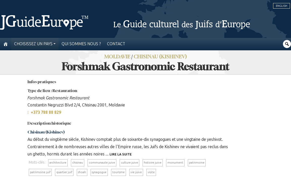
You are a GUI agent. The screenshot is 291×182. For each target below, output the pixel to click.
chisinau (77, 162)
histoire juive (153, 162)
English (281, 6)
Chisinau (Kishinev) (46, 131)
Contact (116, 43)
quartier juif (64, 172)
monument (175, 162)
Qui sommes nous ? (81, 43)
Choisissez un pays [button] (33, 43)
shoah (82, 172)
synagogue (99, 172)
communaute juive (102, 162)
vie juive (136, 172)
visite (151, 172)
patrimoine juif (40, 172)
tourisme (118, 172)
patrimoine (196, 162)
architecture (57, 162)
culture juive (129, 162)
